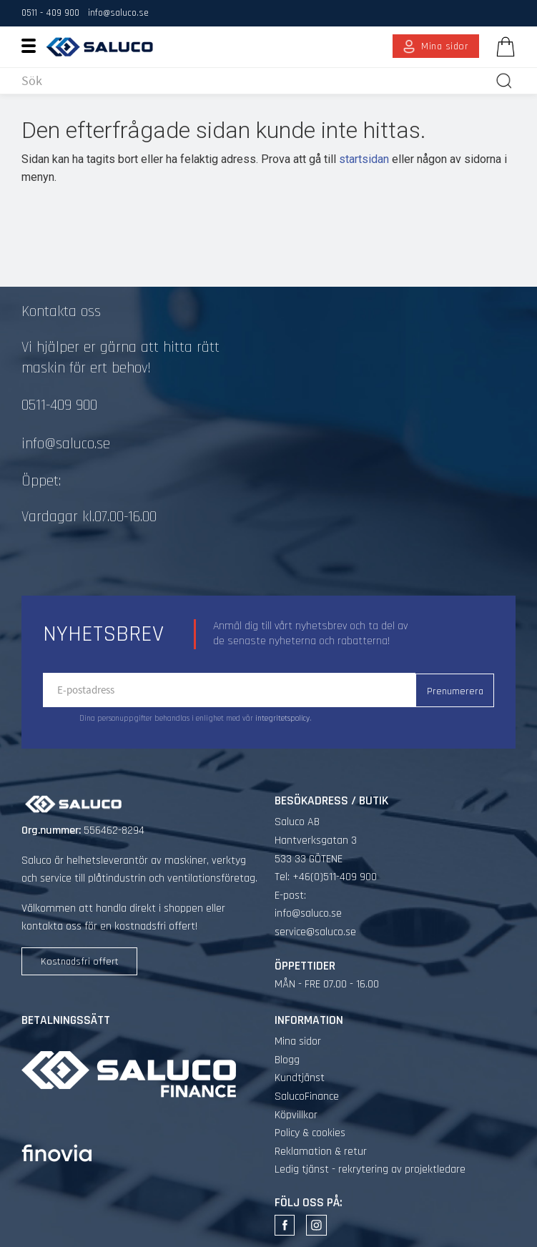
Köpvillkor (296, 1115)
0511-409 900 (59, 405)
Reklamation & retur (321, 1151)
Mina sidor (298, 1041)
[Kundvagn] (503, 46)
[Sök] (504, 80)
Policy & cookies (310, 1132)
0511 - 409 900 (50, 12)
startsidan (364, 159)
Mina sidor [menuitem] (445, 46)
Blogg (287, 1060)
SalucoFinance (307, 1096)
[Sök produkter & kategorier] (255, 81)
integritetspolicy (282, 719)
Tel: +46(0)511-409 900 (326, 876)
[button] (33, 45)
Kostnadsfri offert (80, 961)
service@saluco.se (315, 932)
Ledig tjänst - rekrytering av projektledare (370, 1169)
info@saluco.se (118, 12)
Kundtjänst (300, 1077)
